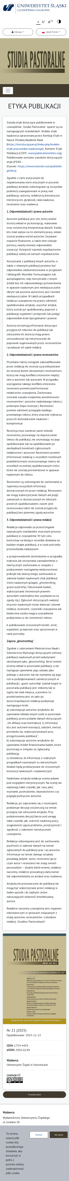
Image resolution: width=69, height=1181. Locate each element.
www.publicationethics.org (44, 153)
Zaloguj (17, 31)
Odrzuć (38, 1134)
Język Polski (50, 31)
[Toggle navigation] (8, 90)
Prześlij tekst (34, 1094)
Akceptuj (58, 1134)
